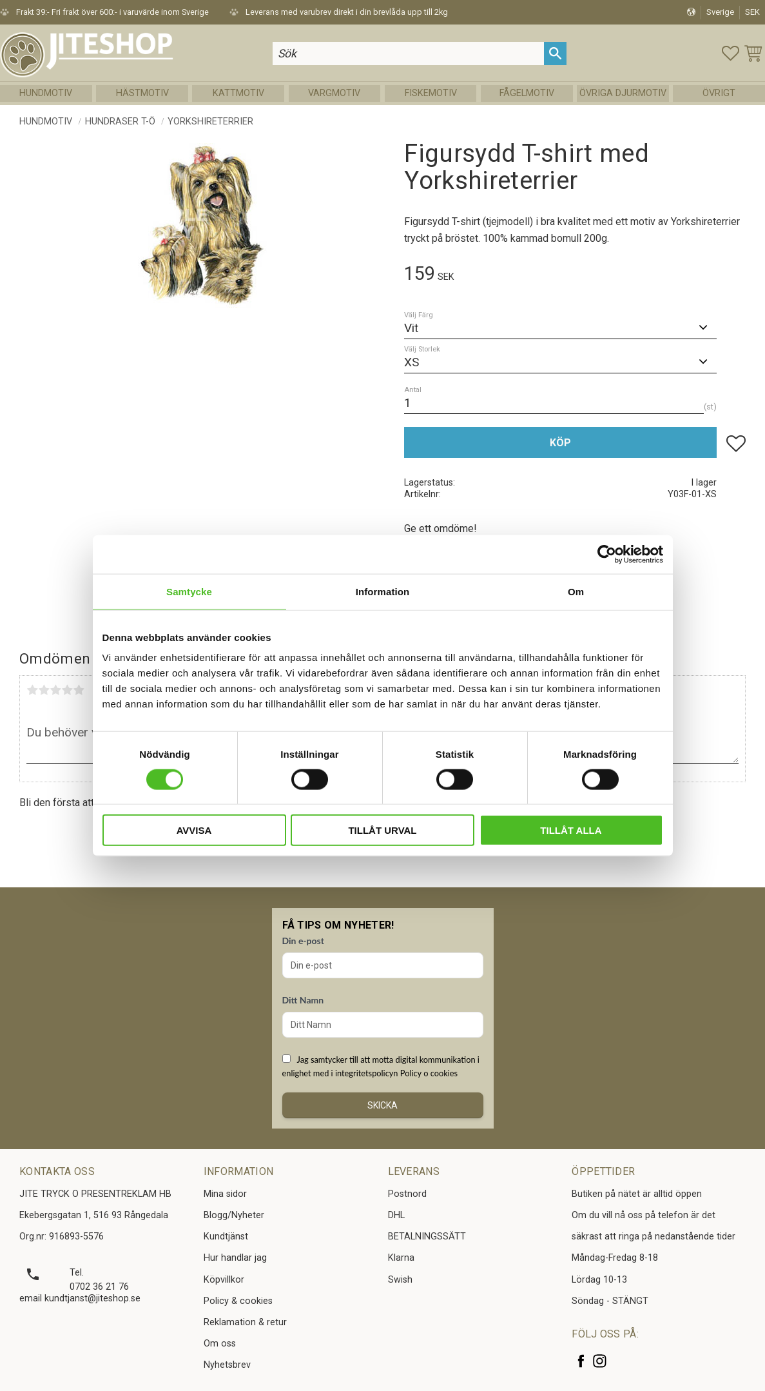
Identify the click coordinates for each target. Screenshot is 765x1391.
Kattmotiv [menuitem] (238, 93)
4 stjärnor (67, 690)
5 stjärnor (78, 690)
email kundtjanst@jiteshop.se (79, 1298)
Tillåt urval (382, 830)
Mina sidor (225, 1194)
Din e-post (303, 940)
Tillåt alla (570, 830)
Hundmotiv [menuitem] (45, 93)
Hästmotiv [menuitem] (142, 93)
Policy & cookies (238, 1301)
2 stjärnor (44, 690)
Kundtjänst (226, 1236)
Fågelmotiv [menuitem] (526, 93)
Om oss (220, 1343)
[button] (730, 53)
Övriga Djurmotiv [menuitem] (622, 93)
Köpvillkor (224, 1279)
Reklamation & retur (245, 1322)
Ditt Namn (303, 999)
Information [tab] (383, 591)
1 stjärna (32, 690)
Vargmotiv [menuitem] (334, 93)
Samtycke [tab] (189, 591)
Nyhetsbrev (227, 1364)
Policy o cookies (429, 1073)
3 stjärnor (55, 690)
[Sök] (555, 53)
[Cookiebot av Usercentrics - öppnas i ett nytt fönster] (606, 554)
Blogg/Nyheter (234, 1215)
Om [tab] (576, 591)
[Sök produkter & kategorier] (409, 53)
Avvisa (194, 830)
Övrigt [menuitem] (718, 93)
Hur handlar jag (235, 1257)
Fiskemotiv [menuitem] (431, 93)
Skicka (382, 1105)
